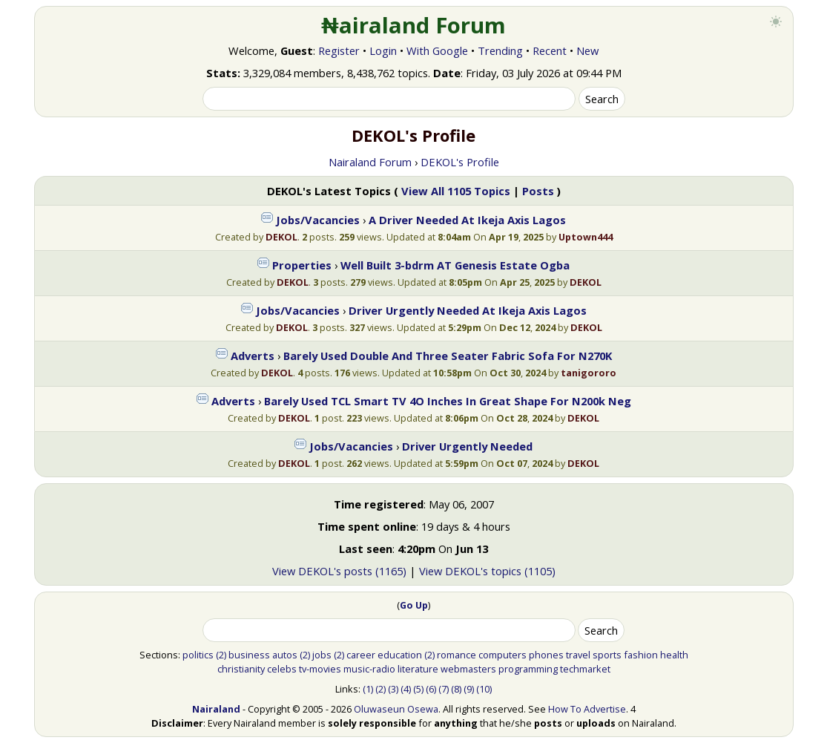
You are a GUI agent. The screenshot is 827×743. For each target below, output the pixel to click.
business (249, 654)
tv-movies (320, 668)
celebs (282, 668)
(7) (443, 688)
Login (383, 50)
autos (284, 654)
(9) (469, 688)
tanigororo (588, 372)
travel (578, 654)
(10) (484, 688)
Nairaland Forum (370, 161)
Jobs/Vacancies (318, 219)
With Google (437, 50)
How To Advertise (587, 709)
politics (198, 654)
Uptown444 (586, 236)
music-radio (369, 668)
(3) (393, 688)
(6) (431, 688)
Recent (550, 50)
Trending (500, 50)
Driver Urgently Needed (467, 446)
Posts (538, 190)
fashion (641, 654)
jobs (322, 654)
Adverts (252, 355)
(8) (456, 688)
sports (607, 654)
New (587, 50)
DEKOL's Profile (460, 161)
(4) (406, 688)
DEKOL (281, 236)
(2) (221, 654)
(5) (418, 688)
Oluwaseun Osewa (396, 709)
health (674, 654)
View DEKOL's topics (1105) (487, 570)
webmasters (468, 668)
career (360, 654)
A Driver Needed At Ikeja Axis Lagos (467, 219)
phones (546, 654)
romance (456, 654)
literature (418, 668)
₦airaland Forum (413, 25)
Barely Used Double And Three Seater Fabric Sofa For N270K (447, 355)
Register (339, 50)
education (400, 654)
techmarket (585, 668)
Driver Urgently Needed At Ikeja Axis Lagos (468, 310)
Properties (302, 265)
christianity (241, 668)
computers (502, 654)
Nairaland (216, 709)
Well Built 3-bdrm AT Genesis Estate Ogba (455, 265)
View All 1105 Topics (455, 190)
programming (528, 668)
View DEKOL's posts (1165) (339, 570)
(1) (368, 688)
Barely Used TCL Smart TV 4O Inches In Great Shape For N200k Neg (447, 400)
